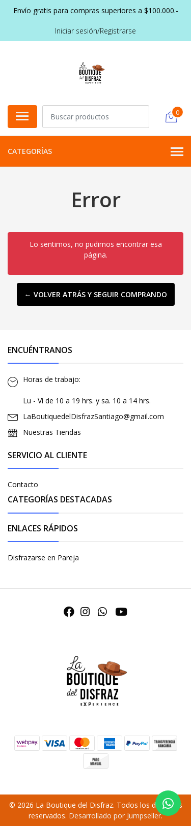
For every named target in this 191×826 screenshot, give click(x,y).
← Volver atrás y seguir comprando (95, 294)
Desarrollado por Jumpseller (115, 815)
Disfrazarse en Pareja (43, 557)
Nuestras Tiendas (52, 432)
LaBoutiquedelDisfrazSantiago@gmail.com (93, 416)
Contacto (23, 484)
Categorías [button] (95, 151)
